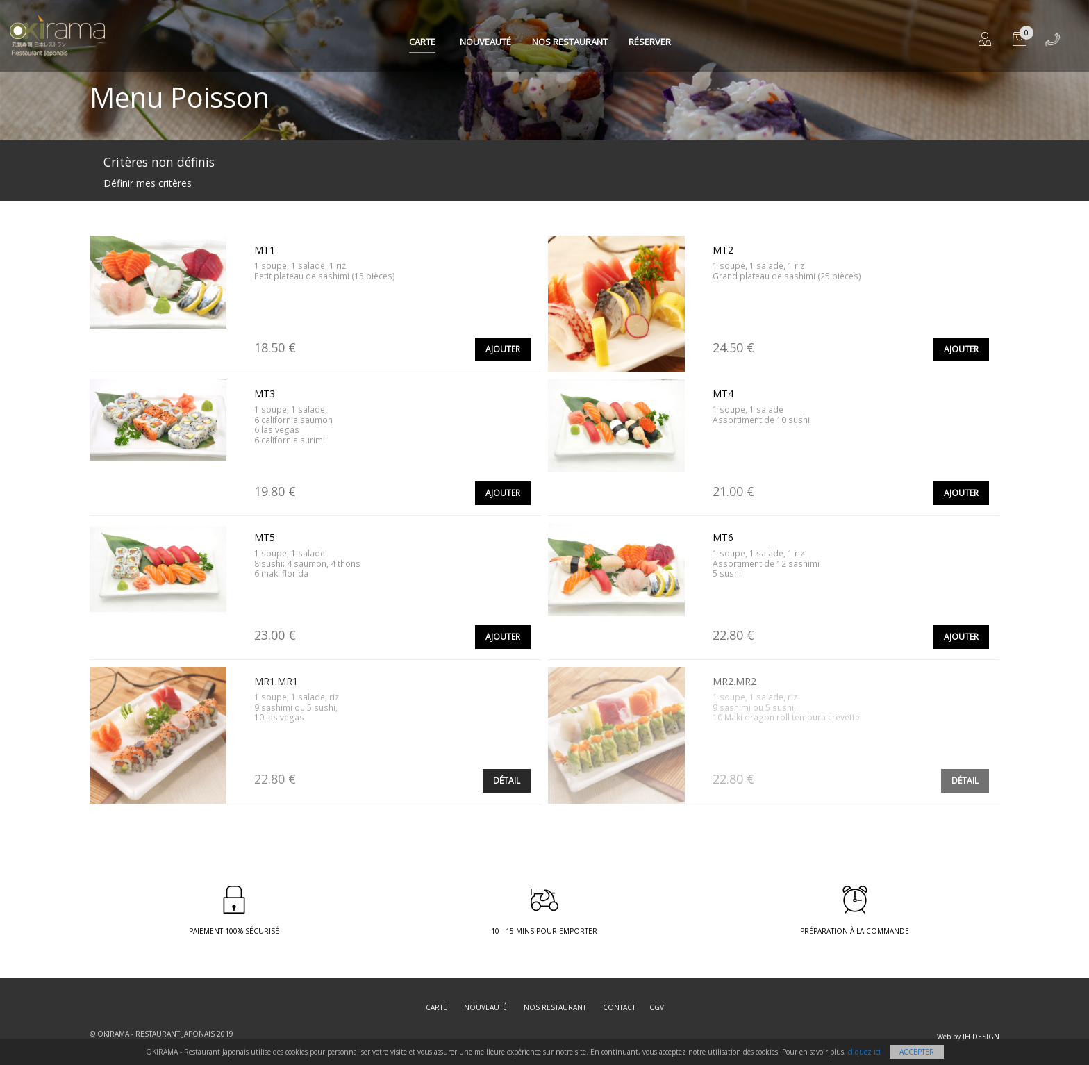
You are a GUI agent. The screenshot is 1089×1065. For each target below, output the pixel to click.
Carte (422, 41)
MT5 (264, 537)
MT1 (264, 249)
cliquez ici (864, 1052)
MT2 (723, 249)
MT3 (264, 393)
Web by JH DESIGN (968, 1036)
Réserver (650, 41)
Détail (506, 780)
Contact (619, 1007)
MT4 (723, 393)
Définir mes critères (147, 183)
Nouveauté (485, 41)
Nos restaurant (570, 41)
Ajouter (502, 349)
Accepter (916, 1052)
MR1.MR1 (276, 681)
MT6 (723, 537)
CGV (656, 1007)
